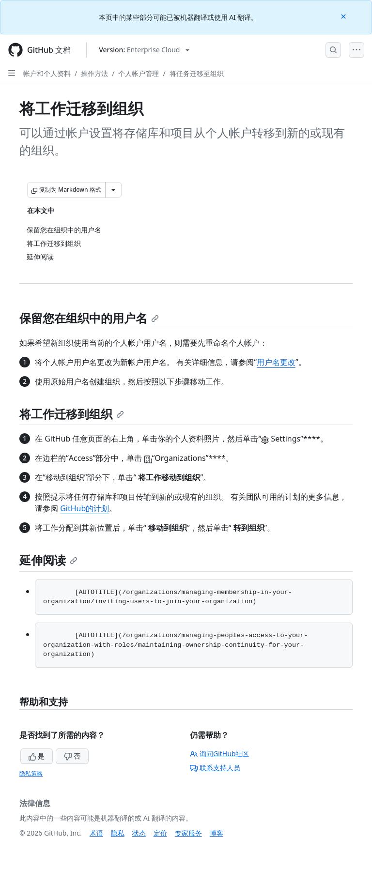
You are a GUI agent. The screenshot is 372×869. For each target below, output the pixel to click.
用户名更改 (276, 362)
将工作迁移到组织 (71, 414)
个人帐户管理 (138, 73)
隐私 (117, 833)
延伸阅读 (48, 560)
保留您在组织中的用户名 (89, 318)
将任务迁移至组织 (197, 73)
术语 (96, 833)
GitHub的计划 (84, 508)
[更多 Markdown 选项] (113, 190)
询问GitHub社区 (219, 753)
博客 (216, 833)
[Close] (344, 15)
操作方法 (94, 73)
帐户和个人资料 (47, 73)
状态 (139, 833)
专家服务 (188, 833)
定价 (160, 833)
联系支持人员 (215, 767)
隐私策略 (31, 773)
